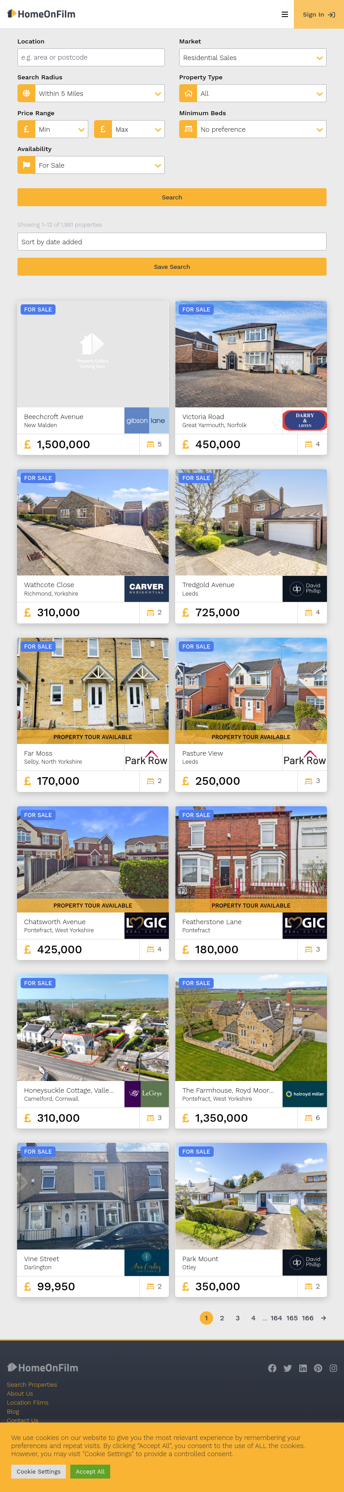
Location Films (27, 1402)
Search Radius (40, 77)
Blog (13, 1411)
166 (308, 1318)
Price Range (36, 113)
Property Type (201, 77)
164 (276, 1318)
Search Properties (32, 1384)
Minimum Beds (202, 113)
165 (292, 1318)
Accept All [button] (90, 1471)
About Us (20, 1393)
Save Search (172, 266)
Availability (34, 148)
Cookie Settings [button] (38, 1471)
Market (190, 41)
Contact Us (22, 1420)
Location (31, 41)
